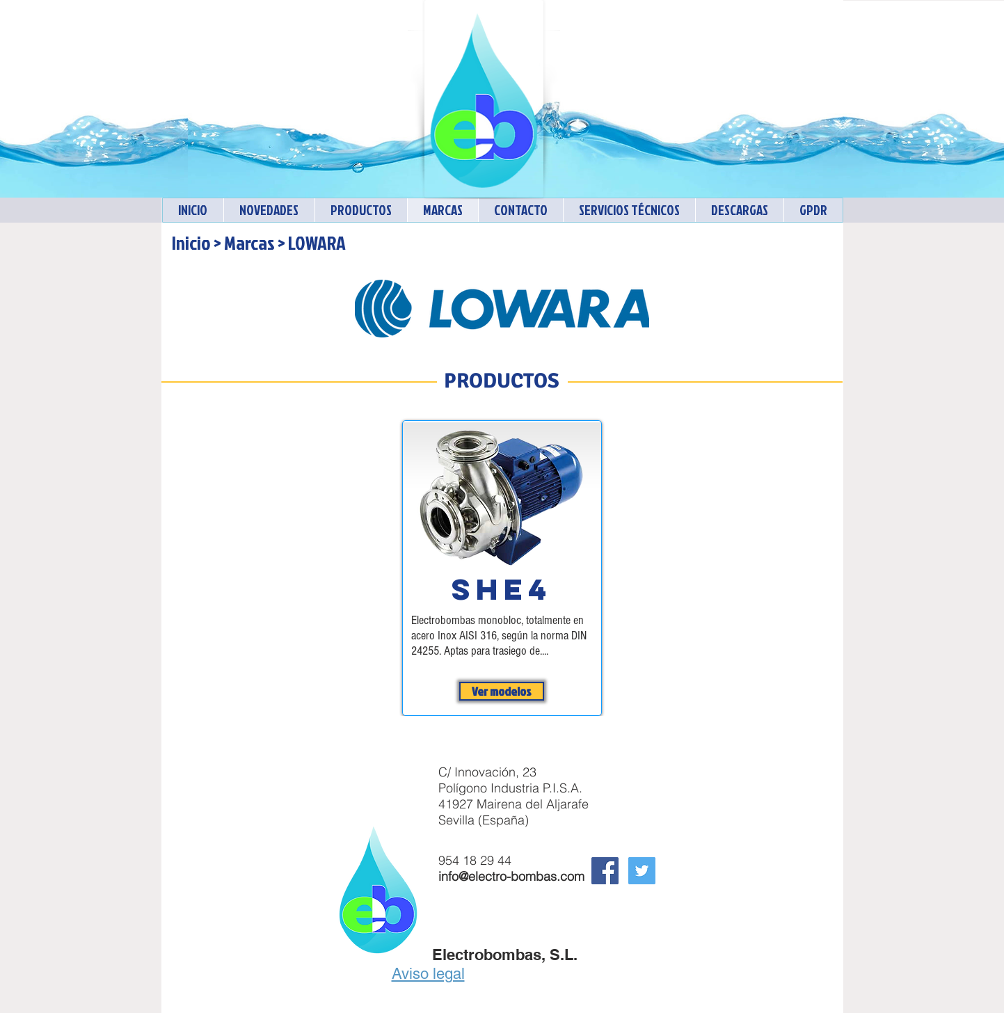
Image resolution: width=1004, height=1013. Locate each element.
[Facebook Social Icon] (605, 870)
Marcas (249, 242)
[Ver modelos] (501, 691)
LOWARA (317, 242)
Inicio (191, 242)
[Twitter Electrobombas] (641, 870)
